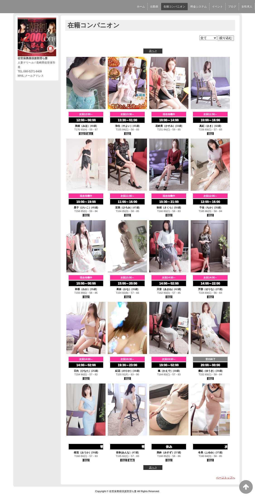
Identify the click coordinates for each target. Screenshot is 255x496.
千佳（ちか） (206, 207)
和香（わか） (82, 289)
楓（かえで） (165, 370)
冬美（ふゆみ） (207, 452)
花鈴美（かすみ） (165, 126)
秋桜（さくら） (165, 207)
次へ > (153, 50)
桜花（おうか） (82, 452)
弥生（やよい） (124, 126)
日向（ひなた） (82, 370)
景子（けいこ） (82, 207)
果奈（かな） (123, 289)
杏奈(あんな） (124, 452)
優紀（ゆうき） (207, 370)
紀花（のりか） (124, 370)
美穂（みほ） (82, 126)
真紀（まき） (206, 126)
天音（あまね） (165, 289)
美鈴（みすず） (165, 452)
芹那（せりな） (207, 289)
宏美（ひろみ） (124, 207)
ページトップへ (225, 477)
